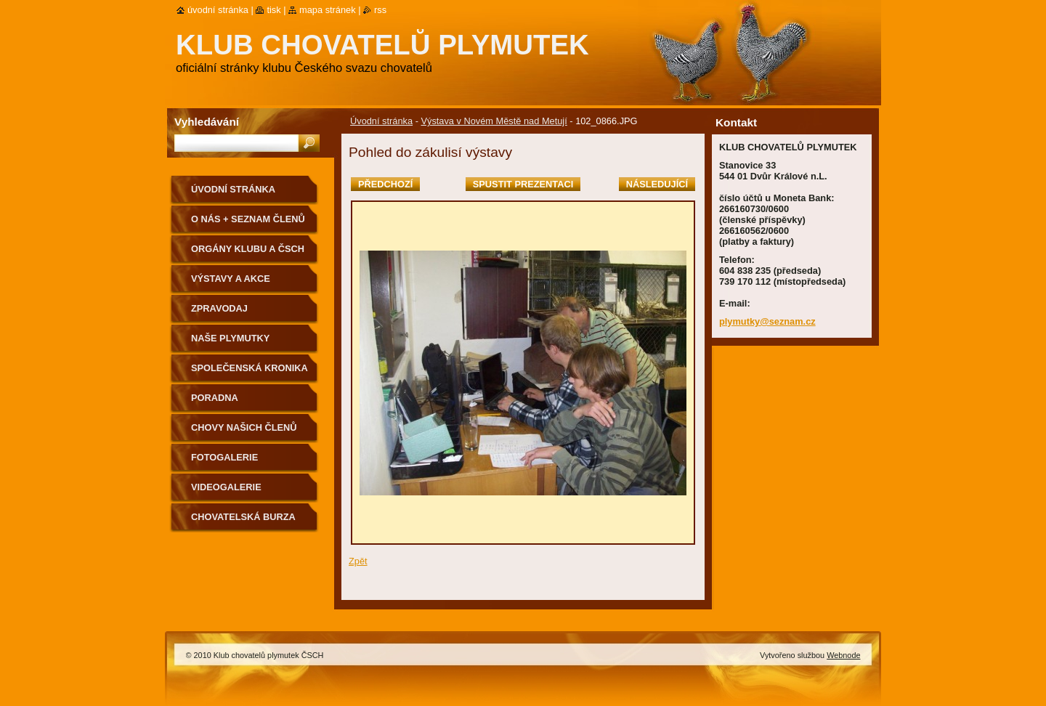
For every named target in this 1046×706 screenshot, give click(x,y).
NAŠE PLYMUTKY (230, 338)
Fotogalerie (224, 457)
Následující (657, 184)
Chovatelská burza (243, 516)
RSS (380, 9)
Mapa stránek (327, 9)
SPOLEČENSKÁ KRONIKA (249, 367)
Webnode (843, 655)
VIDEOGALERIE (226, 487)
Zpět (358, 561)
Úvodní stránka (381, 120)
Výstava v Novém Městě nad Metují (494, 120)
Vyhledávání (206, 121)
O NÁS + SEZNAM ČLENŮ (248, 219)
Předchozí (385, 184)
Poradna (214, 397)
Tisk (273, 9)
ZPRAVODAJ (219, 308)
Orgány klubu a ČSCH (247, 248)
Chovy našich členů (244, 427)
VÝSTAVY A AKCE (230, 278)
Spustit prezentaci (523, 184)
